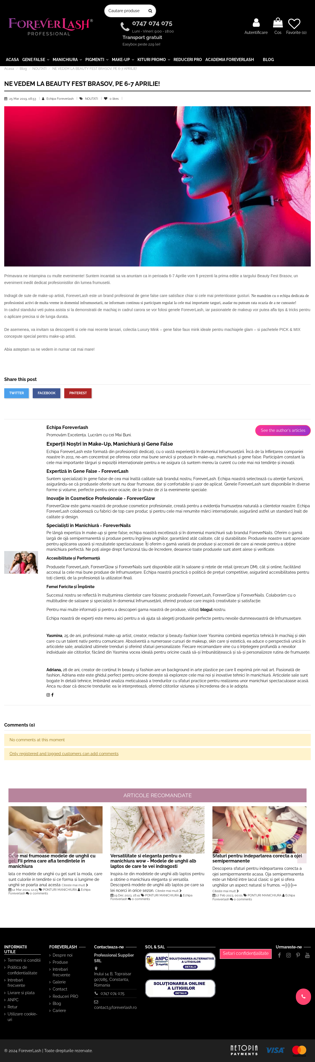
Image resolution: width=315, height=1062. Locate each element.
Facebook (47, 393)
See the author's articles (283, 430)
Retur (12, 1007)
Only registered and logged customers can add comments (64, 753)
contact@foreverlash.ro (115, 1007)
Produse (60, 962)
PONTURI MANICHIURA (60, 890)
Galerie (59, 982)
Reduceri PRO (65, 996)
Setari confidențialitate (246, 953)
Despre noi (62, 955)
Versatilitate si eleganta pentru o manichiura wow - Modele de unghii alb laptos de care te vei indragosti (153, 861)
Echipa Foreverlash (60, 99)
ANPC (13, 1000)
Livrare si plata (21, 993)
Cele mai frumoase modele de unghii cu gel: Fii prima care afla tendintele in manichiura (52, 861)
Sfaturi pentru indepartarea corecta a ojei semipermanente (257, 858)
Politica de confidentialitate (22, 970)
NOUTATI (92, 99)
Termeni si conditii (24, 960)
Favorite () (296, 26)
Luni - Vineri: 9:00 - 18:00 (153, 31)
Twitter (16, 393)
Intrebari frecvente (16, 983)
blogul (206, 609)
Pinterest (78, 393)
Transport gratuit (143, 37)
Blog (57, 1003)
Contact (60, 989)
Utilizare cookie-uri (22, 1017)
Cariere (59, 1010)
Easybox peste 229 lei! (141, 44)
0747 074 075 (153, 23)
